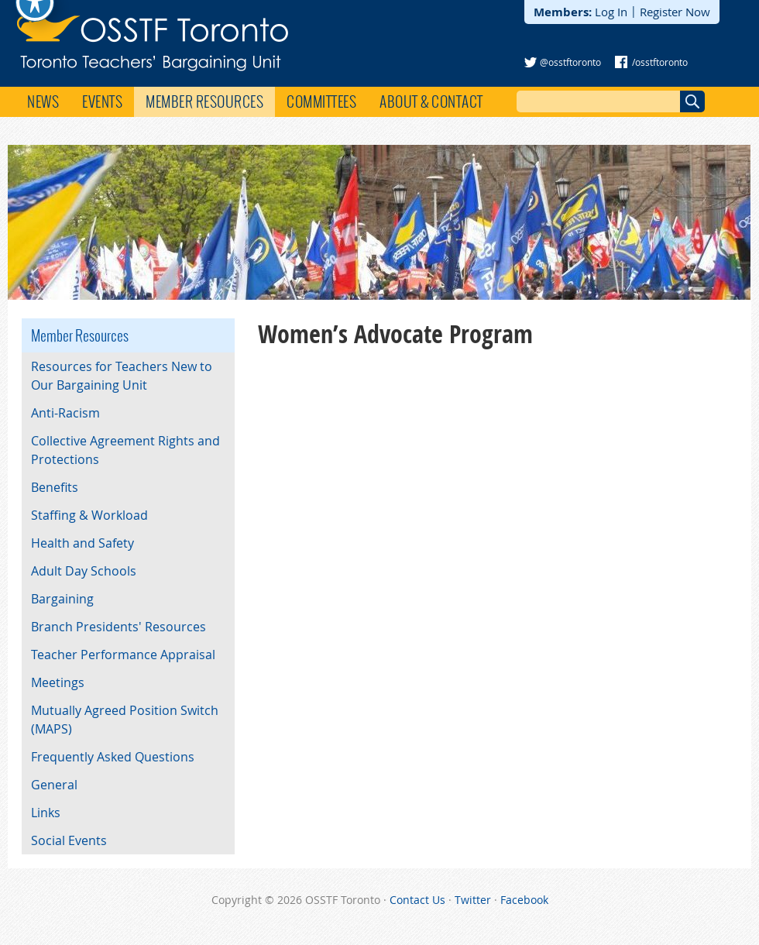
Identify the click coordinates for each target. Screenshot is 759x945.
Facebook (524, 899)
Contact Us (417, 899)
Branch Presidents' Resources (118, 626)
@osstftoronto (570, 62)
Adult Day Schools (83, 570)
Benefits (54, 487)
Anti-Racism (65, 412)
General (54, 784)
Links (45, 812)
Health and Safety (82, 543)
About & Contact (431, 101)
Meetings (57, 682)
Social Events (69, 840)
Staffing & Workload (89, 515)
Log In (611, 11)
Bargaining (62, 598)
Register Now (675, 11)
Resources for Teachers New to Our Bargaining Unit (121, 375)
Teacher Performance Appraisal (123, 654)
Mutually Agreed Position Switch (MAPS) (124, 719)
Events (102, 101)
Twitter (473, 899)
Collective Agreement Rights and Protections (125, 450)
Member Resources (204, 101)
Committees (321, 101)
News (43, 101)
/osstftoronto (660, 62)
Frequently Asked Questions (112, 756)
